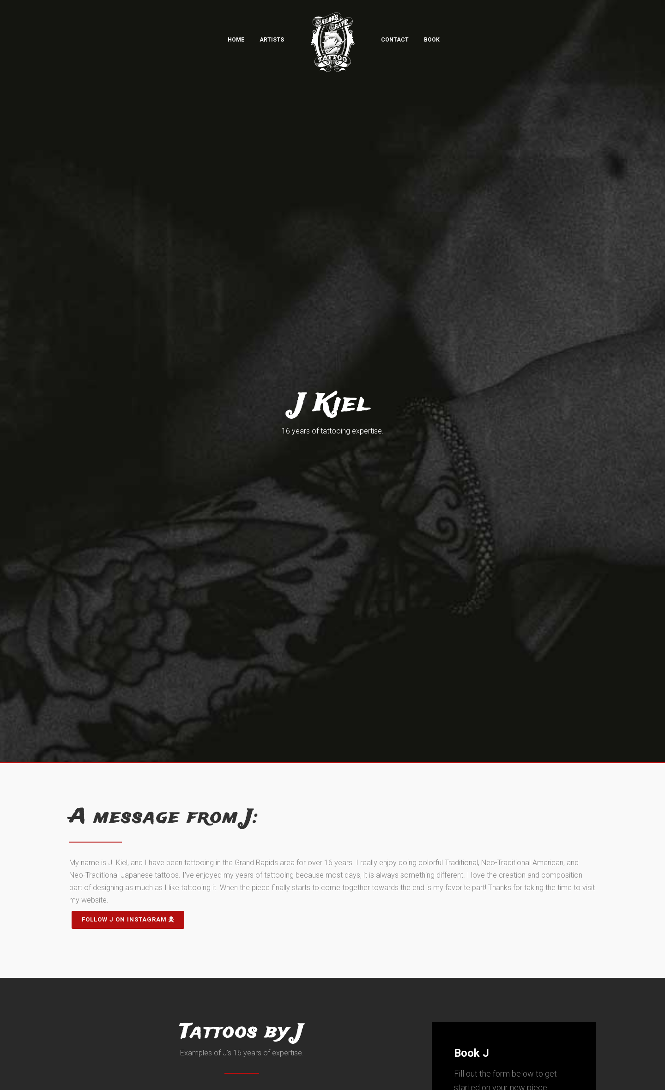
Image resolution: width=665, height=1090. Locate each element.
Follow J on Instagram (128, 919)
